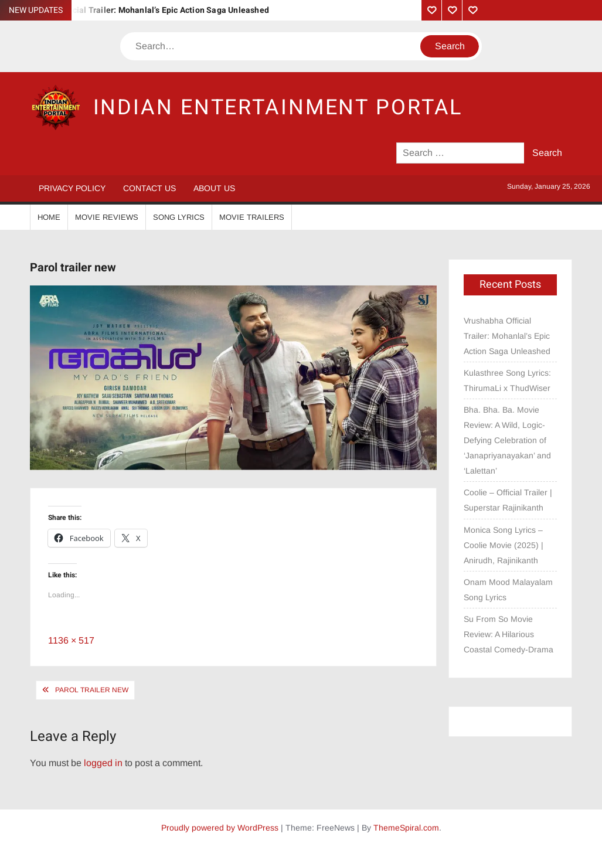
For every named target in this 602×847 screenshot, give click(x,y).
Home (49, 217)
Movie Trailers (251, 217)
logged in (103, 763)
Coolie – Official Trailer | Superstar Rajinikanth (508, 500)
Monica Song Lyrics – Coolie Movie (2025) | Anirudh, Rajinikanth (503, 545)
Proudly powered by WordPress (219, 827)
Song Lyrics (179, 217)
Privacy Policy (72, 188)
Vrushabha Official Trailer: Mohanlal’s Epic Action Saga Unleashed (142, 10)
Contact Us (149, 188)
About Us (214, 188)
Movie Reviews (106, 217)
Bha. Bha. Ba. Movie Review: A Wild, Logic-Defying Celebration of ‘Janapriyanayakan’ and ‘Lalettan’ (507, 440)
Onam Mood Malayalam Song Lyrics (508, 589)
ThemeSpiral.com (406, 827)
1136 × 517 (71, 640)
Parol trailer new (91, 690)
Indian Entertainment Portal (278, 107)
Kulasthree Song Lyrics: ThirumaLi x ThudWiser (507, 380)
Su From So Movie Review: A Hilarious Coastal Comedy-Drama (508, 634)
